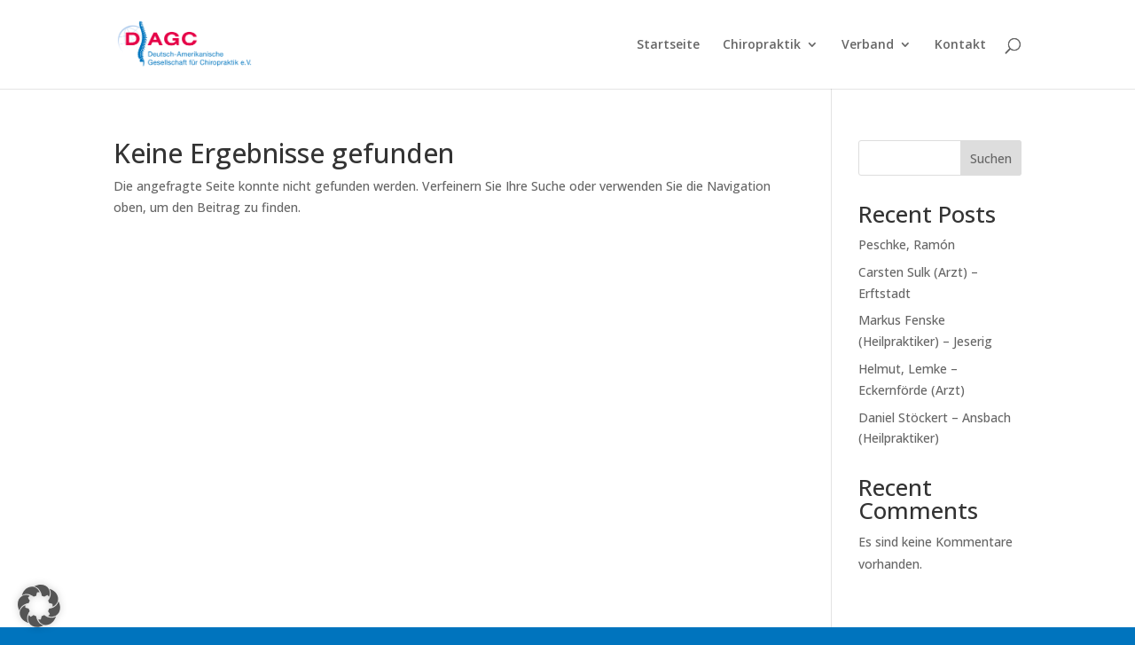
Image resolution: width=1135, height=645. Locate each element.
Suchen (991, 158)
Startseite (668, 45)
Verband (867, 45)
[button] (39, 606)
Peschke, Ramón (906, 244)
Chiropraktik (762, 45)
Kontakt (960, 45)
